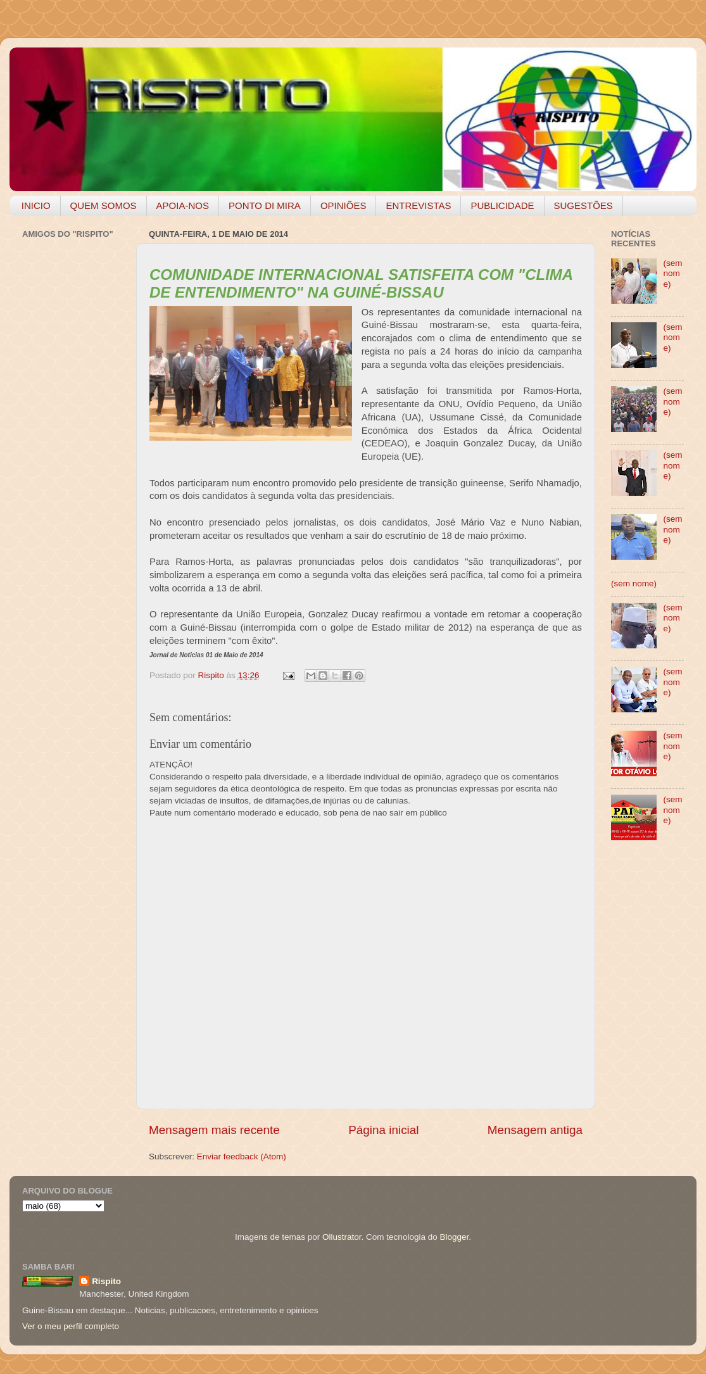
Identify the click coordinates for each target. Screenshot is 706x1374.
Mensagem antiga (535, 1130)
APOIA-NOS (182, 205)
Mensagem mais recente (214, 1130)
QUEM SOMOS (103, 205)
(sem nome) (672, 273)
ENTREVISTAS (418, 205)
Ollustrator (342, 1237)
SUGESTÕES (583, 205)
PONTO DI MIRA (265, 205)
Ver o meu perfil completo (70, 1326)
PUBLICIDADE (502, 205)
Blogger (454, 1237)
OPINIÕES (343, 205)
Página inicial (383, 1130)
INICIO (36, 205)
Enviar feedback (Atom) (241, 1156)
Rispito (106, 1281)
